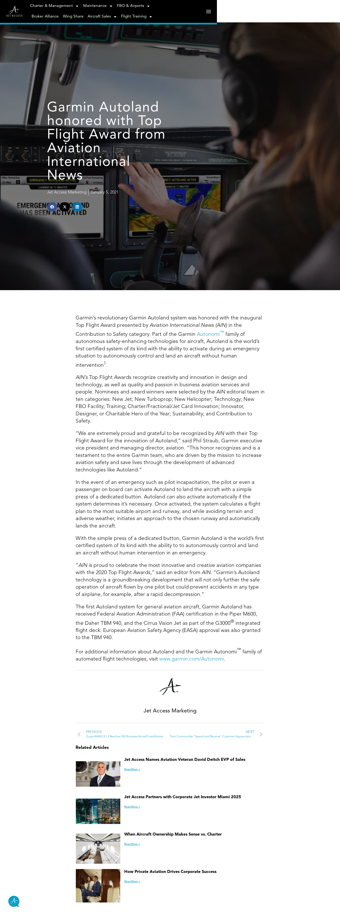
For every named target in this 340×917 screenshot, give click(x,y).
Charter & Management (71, 13)
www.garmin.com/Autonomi (191, 796)
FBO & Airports (150, 13)
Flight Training (276, 13)
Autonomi (210, 471)
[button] (31, 271)
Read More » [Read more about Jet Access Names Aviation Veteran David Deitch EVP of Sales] (126, 906)
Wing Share (212, 13)
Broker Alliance (184, 13)
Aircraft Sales (241, 13)
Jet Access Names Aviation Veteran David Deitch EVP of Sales (178, 897)
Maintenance (115, 13)
